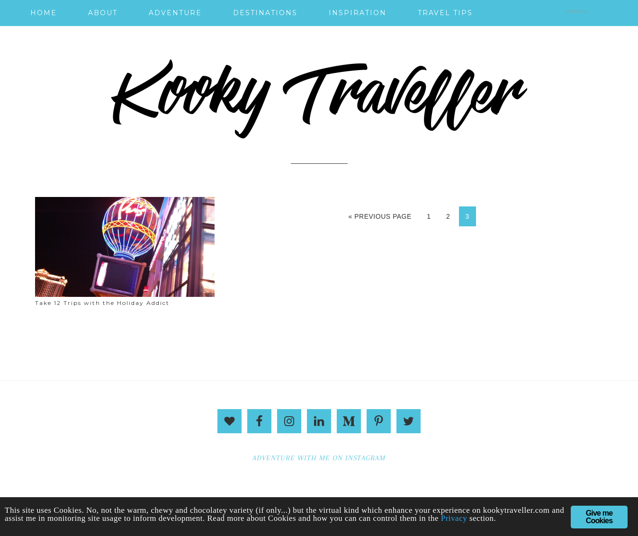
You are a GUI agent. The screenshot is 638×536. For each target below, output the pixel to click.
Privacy (454, 518)
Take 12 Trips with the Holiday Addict (102, 302)
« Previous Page (380, 216)
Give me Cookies (599, 517)
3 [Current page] (467, 216)
